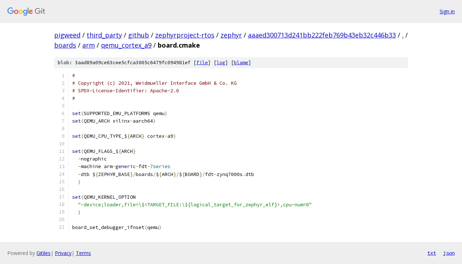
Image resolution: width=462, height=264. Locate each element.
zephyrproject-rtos (184, 35)
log (221, 63)
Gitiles (43, 253)
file (202, 63)
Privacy (63, 253)
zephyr (231, 35)
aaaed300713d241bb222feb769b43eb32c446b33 (322, 35)
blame (241, 63)
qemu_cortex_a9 (126, 45)
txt (431, 253)
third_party (104, 35)
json (449, 253)
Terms (83, 253)
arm (88, 45)
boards (65, 45)
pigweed (67, 35)
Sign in (447, 11)
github (138, 35)
